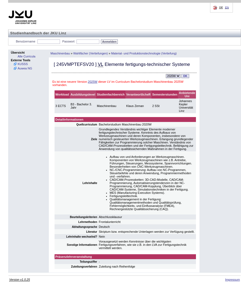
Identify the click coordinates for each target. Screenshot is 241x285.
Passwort (68, 41)
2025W (92, 81)
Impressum (232, 279)
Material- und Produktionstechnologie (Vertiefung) (144, 53)
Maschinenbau (60, 53)
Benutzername (26, 41)
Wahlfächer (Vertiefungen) (90, 53)
